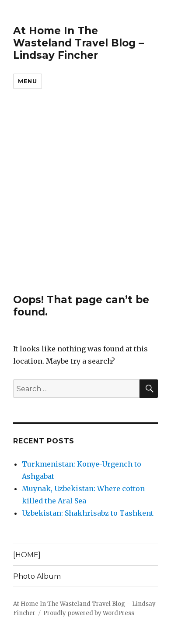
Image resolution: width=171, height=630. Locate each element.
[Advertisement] (85, 203)
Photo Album (37, 576)
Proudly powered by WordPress (88, 613)
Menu (27, 81)
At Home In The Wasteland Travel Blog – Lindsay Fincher (78, 43)
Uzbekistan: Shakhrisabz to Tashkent (88, 513)
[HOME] (27, 555)
